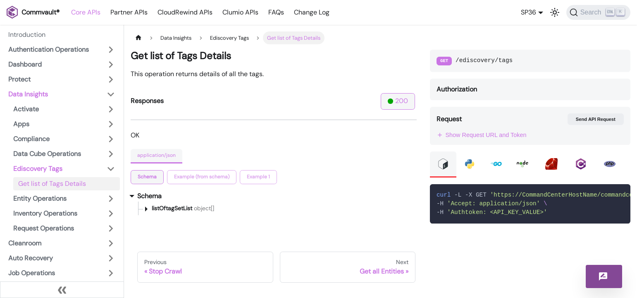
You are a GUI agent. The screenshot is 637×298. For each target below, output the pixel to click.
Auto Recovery (30, 258)
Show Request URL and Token (482, 135)
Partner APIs (129, 12)
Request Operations (43, 228)
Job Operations (31, 273)
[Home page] (138, 37)
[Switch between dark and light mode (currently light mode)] (554, 12)
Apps (21, 124)
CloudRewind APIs (184, 12)
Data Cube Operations (47, 153)
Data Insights (28, 94)
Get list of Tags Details (52, 183)
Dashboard (25, 64)
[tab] (147, 177)
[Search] (598, 12)
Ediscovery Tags (37, 168)
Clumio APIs (240, 12)
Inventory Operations (45, 213)
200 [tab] (398, 100)
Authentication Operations (48, 49)
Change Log (311, 12)
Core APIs (85, 12)
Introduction (26, 34)
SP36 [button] (528, 12)
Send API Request (596, 119)
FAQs (276, 12)
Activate (26, 109)
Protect (19, 79)
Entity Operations (40, 198)
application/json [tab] (156, 155)
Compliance (31, 139)
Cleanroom (24, 243)
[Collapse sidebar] (62, 289)
